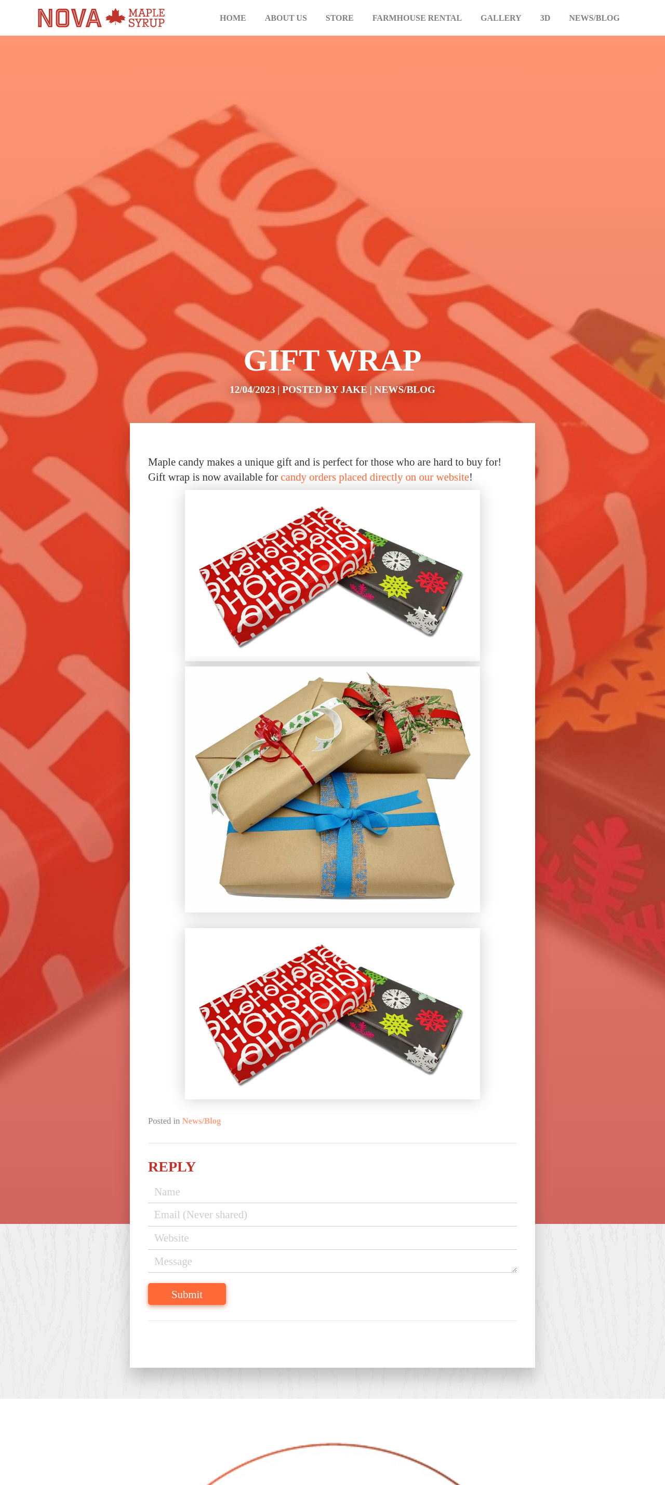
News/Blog (594, 17)
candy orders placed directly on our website (375, 477)
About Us (286, 17)
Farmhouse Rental (417, 17)
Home (233, 17)
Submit (187, 1294)
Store (340, 17)
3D (545, 17)
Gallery (501, 17)
